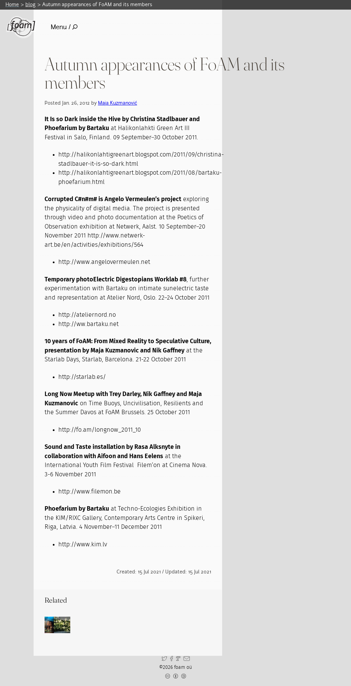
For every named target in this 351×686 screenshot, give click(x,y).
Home (12, 4)
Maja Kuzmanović (117, 103)
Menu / (64, 27)
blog (30, 4)
